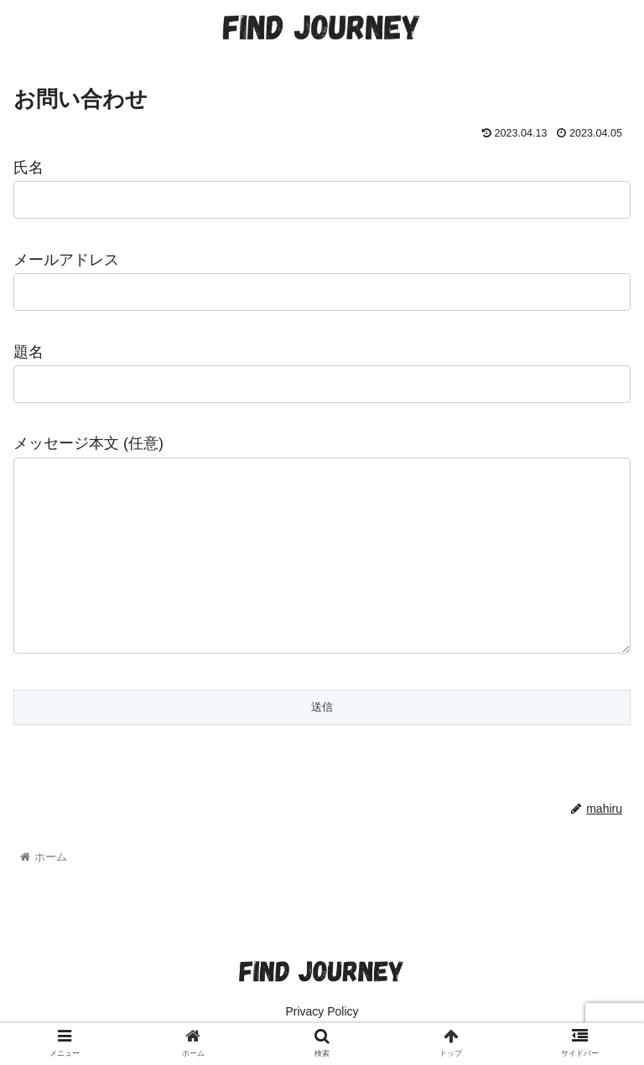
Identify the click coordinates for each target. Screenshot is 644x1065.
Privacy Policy (321, 1011)
